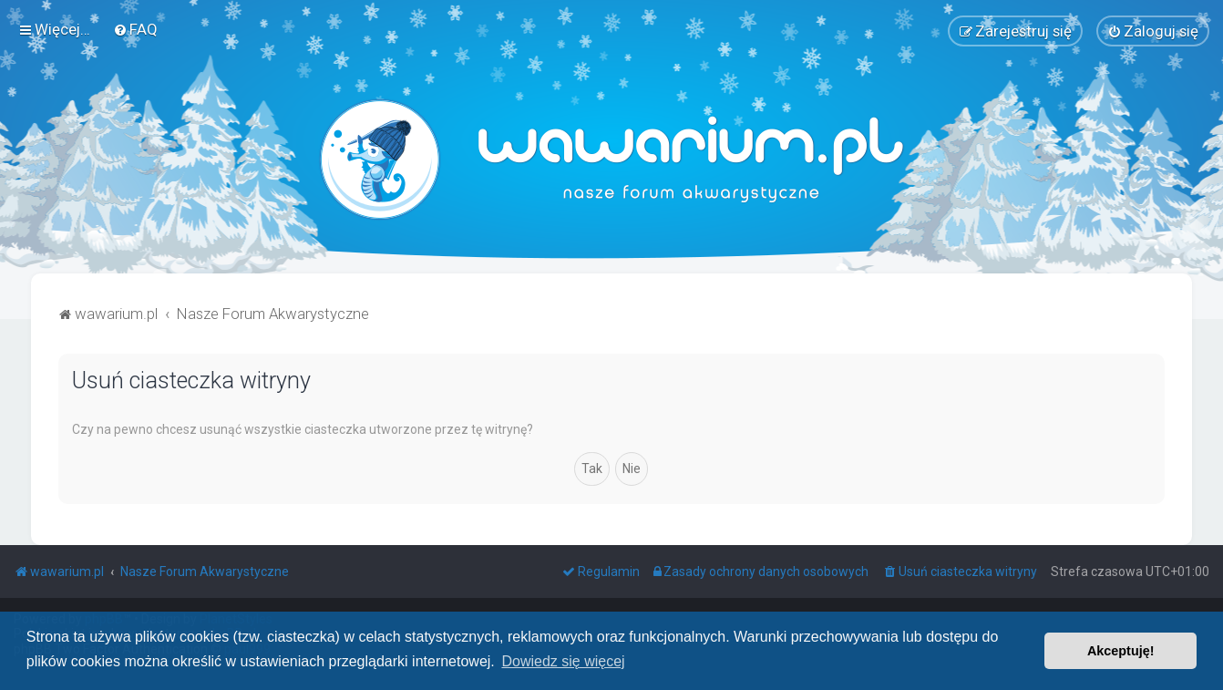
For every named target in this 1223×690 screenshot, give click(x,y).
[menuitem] (135, 29)
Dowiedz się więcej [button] (562, 661)
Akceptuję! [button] (1121, 651)
